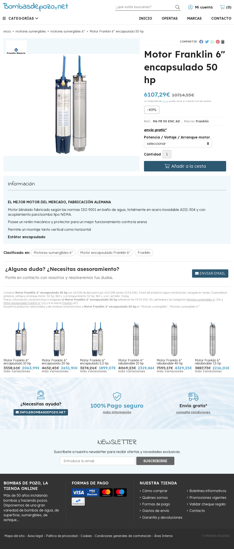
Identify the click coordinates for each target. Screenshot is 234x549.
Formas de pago (156, 504)
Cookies (86, 536)
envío (165, 101)
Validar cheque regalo (207, 504)
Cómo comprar (155, 491)
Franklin (67, 303)
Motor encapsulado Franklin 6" (22, 303)
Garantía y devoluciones (162, 517)
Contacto (197, 510)
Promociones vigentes (207, 497)
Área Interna (163, 536)
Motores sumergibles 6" (201, 299)
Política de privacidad (62, 536)
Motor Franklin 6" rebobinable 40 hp (170, 361)
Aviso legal (35, 536)
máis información (117, 412)
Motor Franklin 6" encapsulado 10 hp (17, 361)
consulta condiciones (193, 412)
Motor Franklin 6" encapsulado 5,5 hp (94, 361)
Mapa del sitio (14, 536)
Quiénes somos (155, 497)
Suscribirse (155, 461)
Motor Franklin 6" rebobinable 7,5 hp (208, 361)
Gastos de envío (155, 510)
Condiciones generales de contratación (123, 536)
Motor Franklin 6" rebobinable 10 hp (131, 361)
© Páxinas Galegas (216, 535)
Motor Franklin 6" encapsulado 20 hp (55, 361)
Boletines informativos (207, 491)
